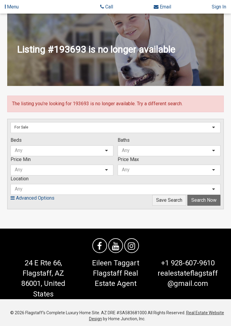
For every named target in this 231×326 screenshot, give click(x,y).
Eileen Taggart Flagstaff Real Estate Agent (115, 273)
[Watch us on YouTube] (115, 245)
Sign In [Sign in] (219, 7)
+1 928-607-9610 (188, 263)
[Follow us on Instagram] (131, 245)
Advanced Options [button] (32, 198)
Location (20, 179)
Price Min (21, 159)
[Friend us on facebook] (99, 245)
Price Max (128, 159)
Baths (124, 140)
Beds (16, 140)
